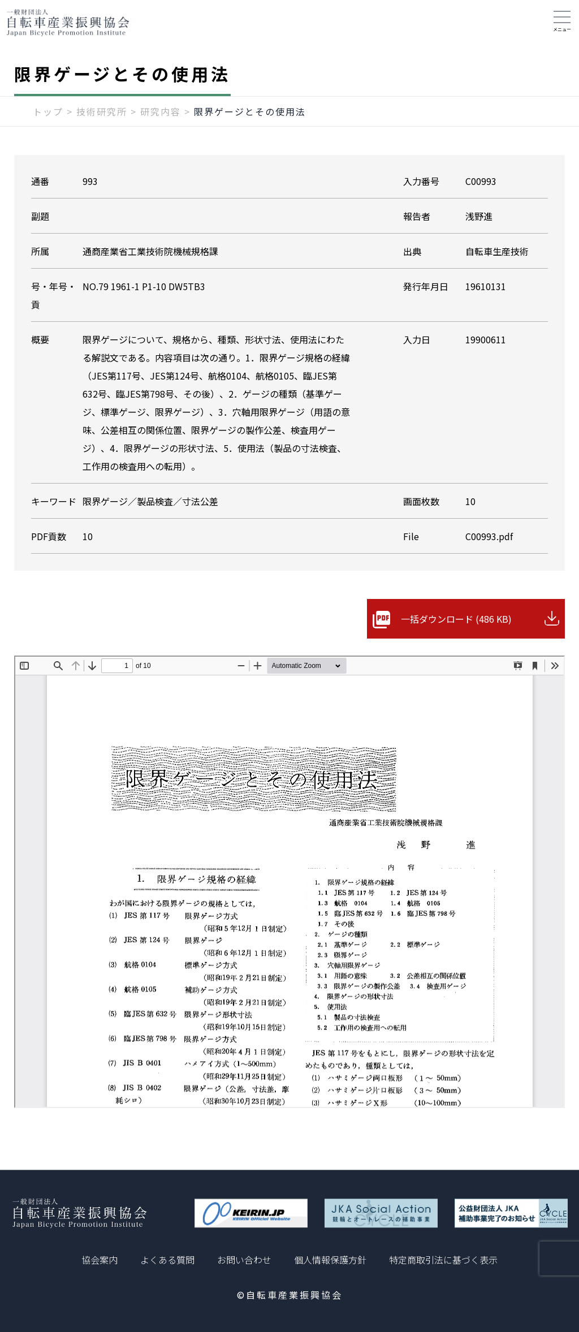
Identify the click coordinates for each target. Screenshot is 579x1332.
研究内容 (160, 111)
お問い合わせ (244, 1259)
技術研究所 (101, 111)
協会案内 (99, 1259)
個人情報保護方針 (330, 1259)
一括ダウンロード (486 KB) (456, 619)
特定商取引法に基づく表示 (443, 1259)
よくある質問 (167, 1259)
